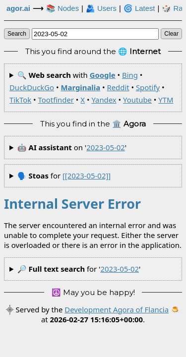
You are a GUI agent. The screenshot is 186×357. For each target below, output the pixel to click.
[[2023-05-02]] (86, 175)
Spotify (148, 87)
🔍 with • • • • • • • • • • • (91, 87)
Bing (130, 75)
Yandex (103, 100)
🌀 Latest (139, 8)
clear (171, 33)
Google (103, 75)
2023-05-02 (105, 147)
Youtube (137, 100)
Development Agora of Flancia (116, 309)
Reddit (118, 87)
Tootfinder (56, 100)
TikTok (20, 100)
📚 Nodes (62, 8)
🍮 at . (110, 314)
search (16, 33)
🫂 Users (101, 8)
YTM (165, 100)
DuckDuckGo (31, 87)
